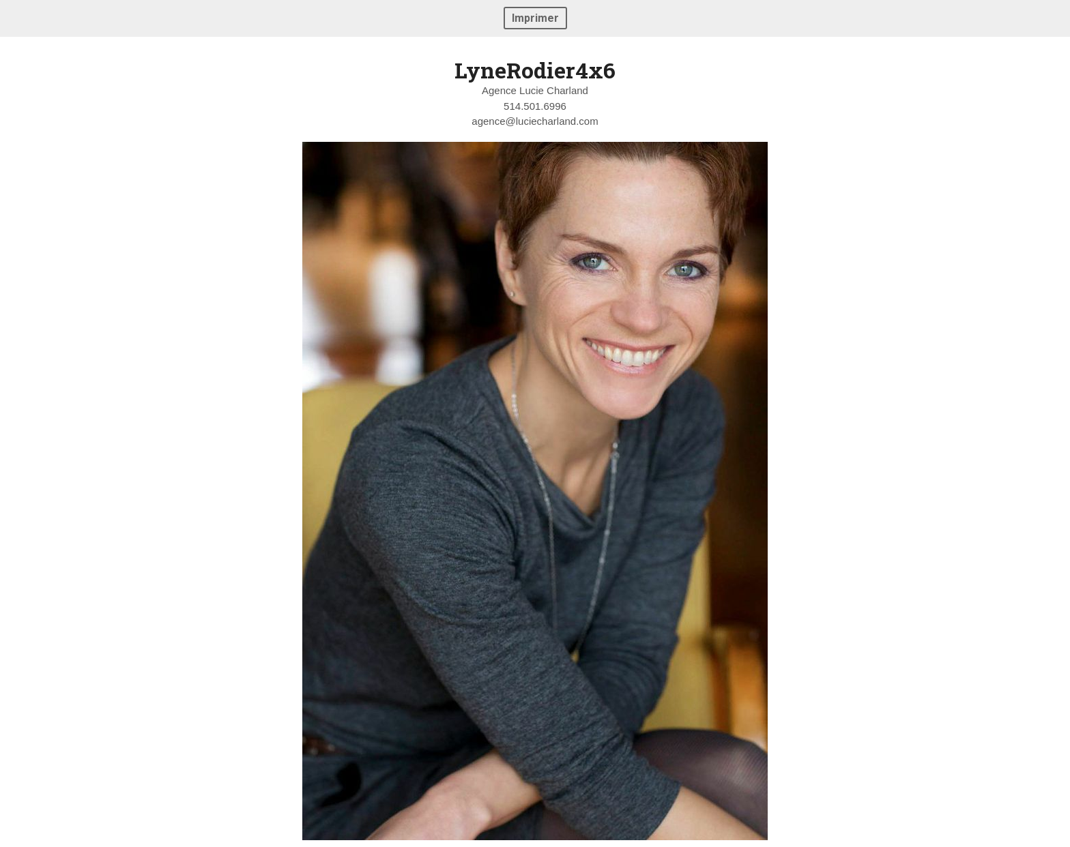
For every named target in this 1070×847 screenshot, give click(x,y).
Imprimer (535, 18)
